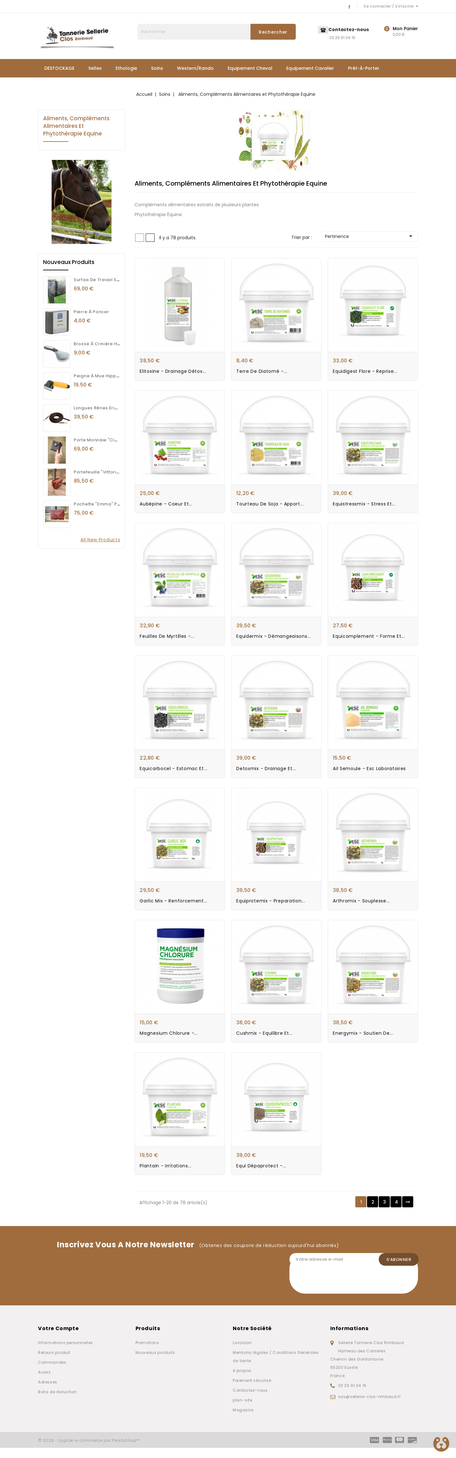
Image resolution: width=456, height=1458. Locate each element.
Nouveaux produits (155, 1362)
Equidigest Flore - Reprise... (365, 373)
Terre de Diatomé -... (261, 373)
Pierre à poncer (91, 312)
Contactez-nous (250, 1400)
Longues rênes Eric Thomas (105, 408)
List (150, 237)
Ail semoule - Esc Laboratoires (369, 774)
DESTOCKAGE (59, 68)
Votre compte (58, 1338)
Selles (95, 68)
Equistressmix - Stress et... (364, 506)
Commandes (52, 1372)
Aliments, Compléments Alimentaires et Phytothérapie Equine (76, 126)
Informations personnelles (65, 1353)
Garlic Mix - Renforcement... (173, 908)
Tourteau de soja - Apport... (270, 506)
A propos (242, 1380)
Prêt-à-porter (363, 68)
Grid (139, 237)
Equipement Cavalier (310, 68)
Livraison (242, 1353)
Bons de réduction (57, 1402)
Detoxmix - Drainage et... (266, 774)
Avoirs (44, 1382)
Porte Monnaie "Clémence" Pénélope (116, 440)
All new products (100, 540)
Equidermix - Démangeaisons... (273, 640)
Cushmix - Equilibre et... (264, 1042)
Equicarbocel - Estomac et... (173, 774)
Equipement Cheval (250, 68)
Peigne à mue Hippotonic (102, 376)
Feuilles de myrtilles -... (167, 640)
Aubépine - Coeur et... (166, 506)
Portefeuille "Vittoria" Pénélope (109, 472)
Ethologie (126, 68)
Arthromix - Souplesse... (361, 908)
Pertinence (370, 236)
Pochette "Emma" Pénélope (105, 504)
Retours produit (54, 1362)
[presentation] (337, 1291)
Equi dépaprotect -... (261, 1175)
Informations (349, 1338)
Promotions (147, 1353)
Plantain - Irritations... (166, 1175)
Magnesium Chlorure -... (169, 1042)
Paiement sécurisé (252, 1390)
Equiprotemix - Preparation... (270, 908)
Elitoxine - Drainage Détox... (173, 373)
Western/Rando (195, 68)
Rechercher (273, 32)
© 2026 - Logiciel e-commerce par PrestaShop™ (89, 1450)
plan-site (242, 1410)
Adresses (47, 1392)
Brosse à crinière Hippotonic (106, 344)
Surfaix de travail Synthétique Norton (115, 280)
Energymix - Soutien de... (363, 1042)
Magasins (243, 1420)
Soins (157, 68)
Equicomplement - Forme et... (369, 640)
